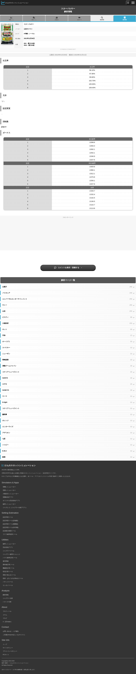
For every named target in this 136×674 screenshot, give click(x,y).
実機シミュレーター (9, 487)
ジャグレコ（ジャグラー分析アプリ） (15, 507)
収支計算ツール (8, 571)
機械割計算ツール (8, 568)
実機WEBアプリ (8, 497)
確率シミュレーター (9, 504)
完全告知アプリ (8, 547)
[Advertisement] (68, 234)
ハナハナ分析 (7, 602)
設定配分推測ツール (9, 531)
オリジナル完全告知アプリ (11, 500)
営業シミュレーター (9, 490)
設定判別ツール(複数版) (10, 524)
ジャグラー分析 (8, 598)
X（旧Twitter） (7, 622)
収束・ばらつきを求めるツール (13, 578)
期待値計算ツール (8, 564)
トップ (5, 644)
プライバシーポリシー (10, 651)
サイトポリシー (8, 648)
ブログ (5, 618)
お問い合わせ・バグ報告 (11, 631)
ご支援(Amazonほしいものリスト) (14, 635)
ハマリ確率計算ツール (10, 558)
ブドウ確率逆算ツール (10, 534)
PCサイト (6, 654)
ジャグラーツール (8, 551)
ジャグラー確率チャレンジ (11, 554)
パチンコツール (8, 582)
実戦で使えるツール (9, 575)
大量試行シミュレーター (11, 494)
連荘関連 (6, 561)
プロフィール (7, 611)
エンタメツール (8, 585)
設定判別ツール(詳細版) (10, 520)
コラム (5, 615)
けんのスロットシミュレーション (16, 3)
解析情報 (6, 595)
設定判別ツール (8, 517)
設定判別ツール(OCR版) (10, 527)
